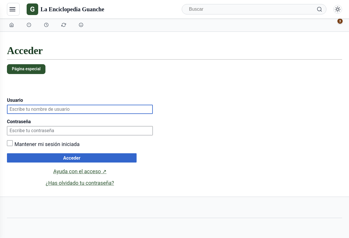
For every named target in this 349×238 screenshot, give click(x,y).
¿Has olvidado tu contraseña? (80, 183)
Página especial (26, 69)
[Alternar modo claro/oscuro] (337, 9)
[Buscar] (254, 9)
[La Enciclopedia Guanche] (65, 9)
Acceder (71, 158)
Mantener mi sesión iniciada (47, 144)
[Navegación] (13, 9)
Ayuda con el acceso (79, 171)
